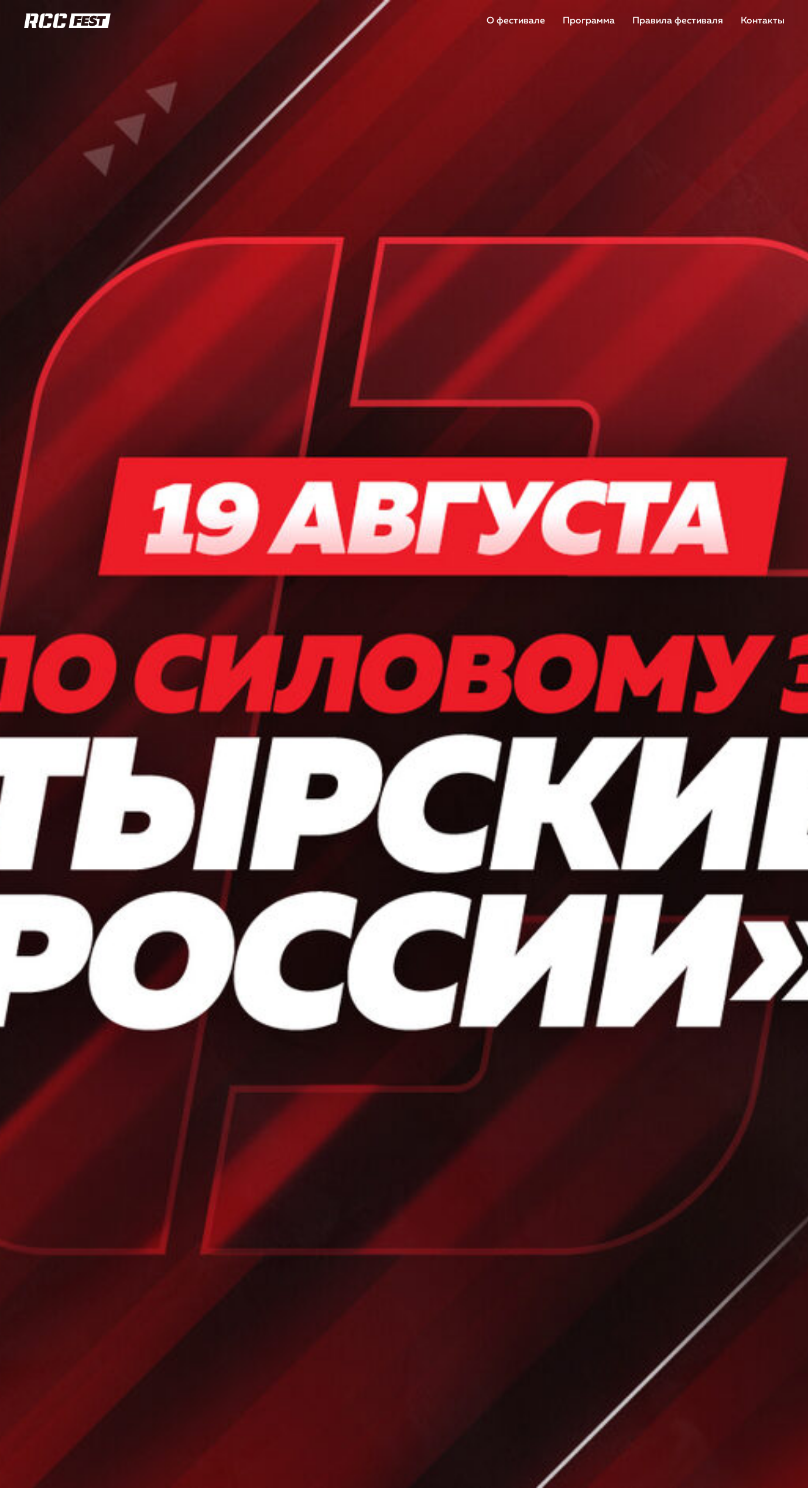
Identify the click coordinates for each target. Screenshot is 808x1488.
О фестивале (516, 21)
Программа (589, 21)
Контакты (763, 21)
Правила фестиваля (677, 21)
